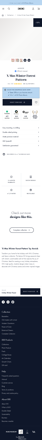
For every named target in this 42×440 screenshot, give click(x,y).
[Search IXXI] (9, 8)
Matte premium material (21, 137)
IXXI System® (21, 141)
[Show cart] (39, 8)
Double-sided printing (21, 132)
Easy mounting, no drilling (21, 128)
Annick (21, 68)
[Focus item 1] (21, 41)
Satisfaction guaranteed (21, 145)
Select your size (17, 102)
